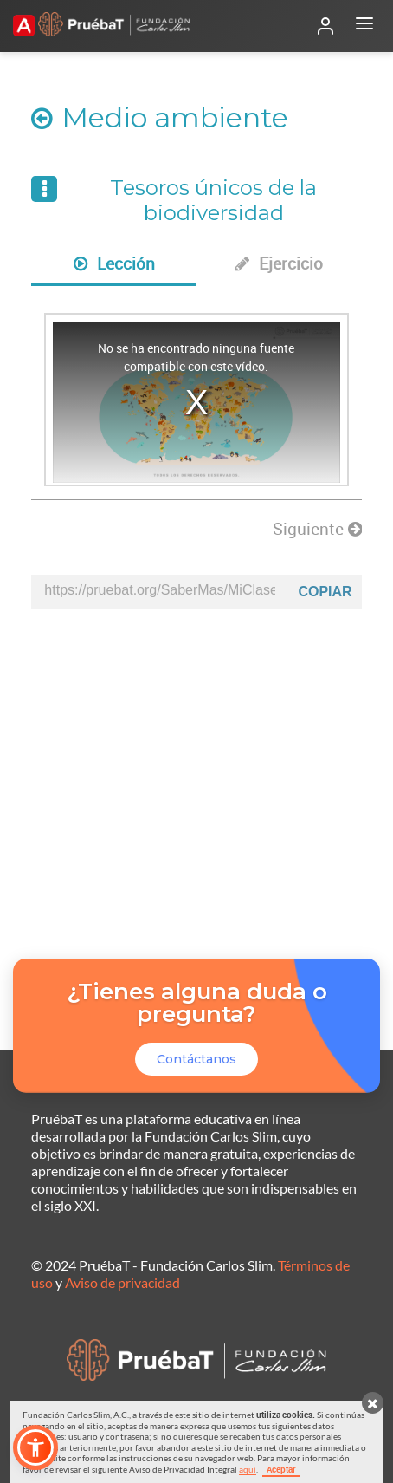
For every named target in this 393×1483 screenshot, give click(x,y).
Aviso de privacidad (122, 1282)
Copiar (324, 591)
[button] (35, 1447)
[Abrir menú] (364, 26)
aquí (247, 1469)
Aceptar (281, 1469)
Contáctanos (196, 1059)
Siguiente (317, 528)
